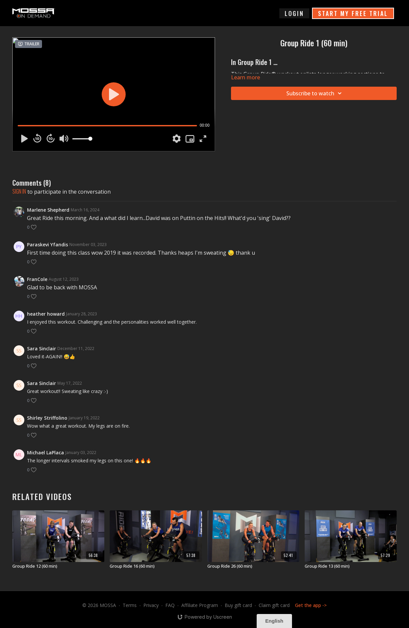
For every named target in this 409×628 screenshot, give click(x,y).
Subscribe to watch (315, 93)
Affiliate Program (199, 605)
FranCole (37, 279)
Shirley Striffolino (47, 418)
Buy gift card (238, 605)
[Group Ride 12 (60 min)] (58, 566)
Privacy (151, 605)
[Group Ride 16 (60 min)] (156, 566)
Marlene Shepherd (48, 210)
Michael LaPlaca (45, 452)
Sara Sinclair (41, 348)
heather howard (46, 314)
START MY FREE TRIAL (353, 13)
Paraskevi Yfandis (47, 244)
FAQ (170, 605)
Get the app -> (311, 605)
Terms (130, 605)
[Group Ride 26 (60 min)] (253, 566)
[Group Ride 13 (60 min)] (351, 566)
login (294, 13)
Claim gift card (274, 605)
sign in (19, 191)
